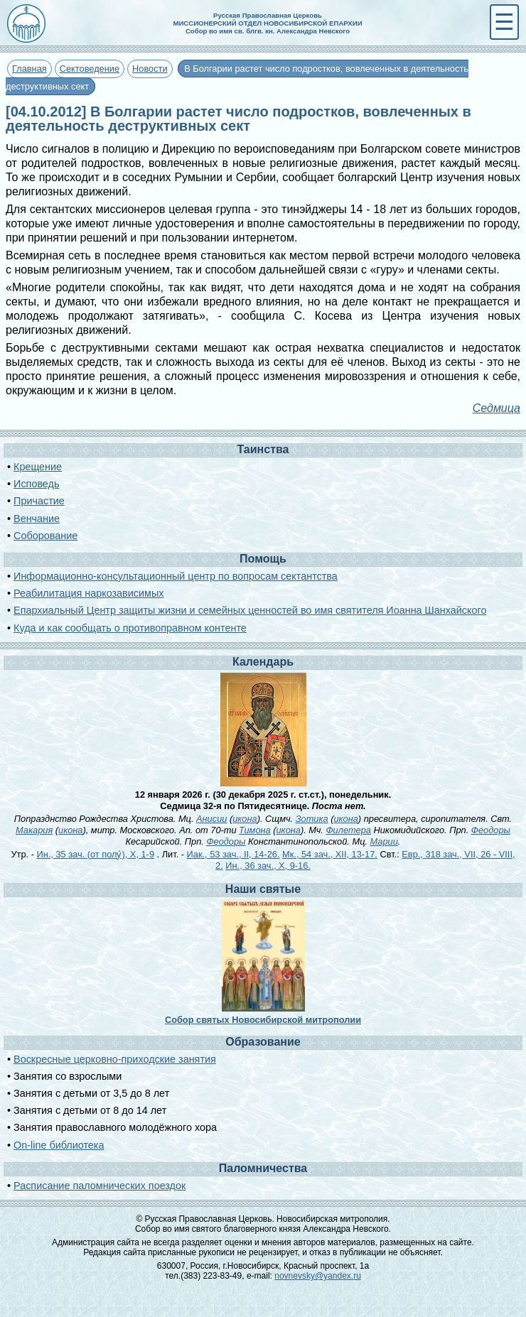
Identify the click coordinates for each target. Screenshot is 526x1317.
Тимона (255, 830)
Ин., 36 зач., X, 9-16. (268, 865)
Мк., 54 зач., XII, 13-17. (329, 854)
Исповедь (36, 483)
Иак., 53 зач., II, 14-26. (233, 854)
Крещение (38, 466)
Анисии (211, 818)
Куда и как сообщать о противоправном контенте (130, 628)
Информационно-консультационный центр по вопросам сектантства (176, 576)
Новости (150, 68)
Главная (29, 68)
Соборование (45, 535)
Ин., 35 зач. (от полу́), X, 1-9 (95, 854)
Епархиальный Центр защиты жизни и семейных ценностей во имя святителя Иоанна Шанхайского (250, 610)
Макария (34, 830)
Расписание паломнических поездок (100, 1185)
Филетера (348, 830)
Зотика (312, 818)
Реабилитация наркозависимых (88, 593)
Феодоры (490, 830)
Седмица (496, 408)
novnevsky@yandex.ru (317, 1276)
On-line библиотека (59, 1145)
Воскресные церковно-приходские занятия (115, 1059)
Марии (384, 841)
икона (244, 818)
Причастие (39, 500)
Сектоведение (89, 68)
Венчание (37, 518)
